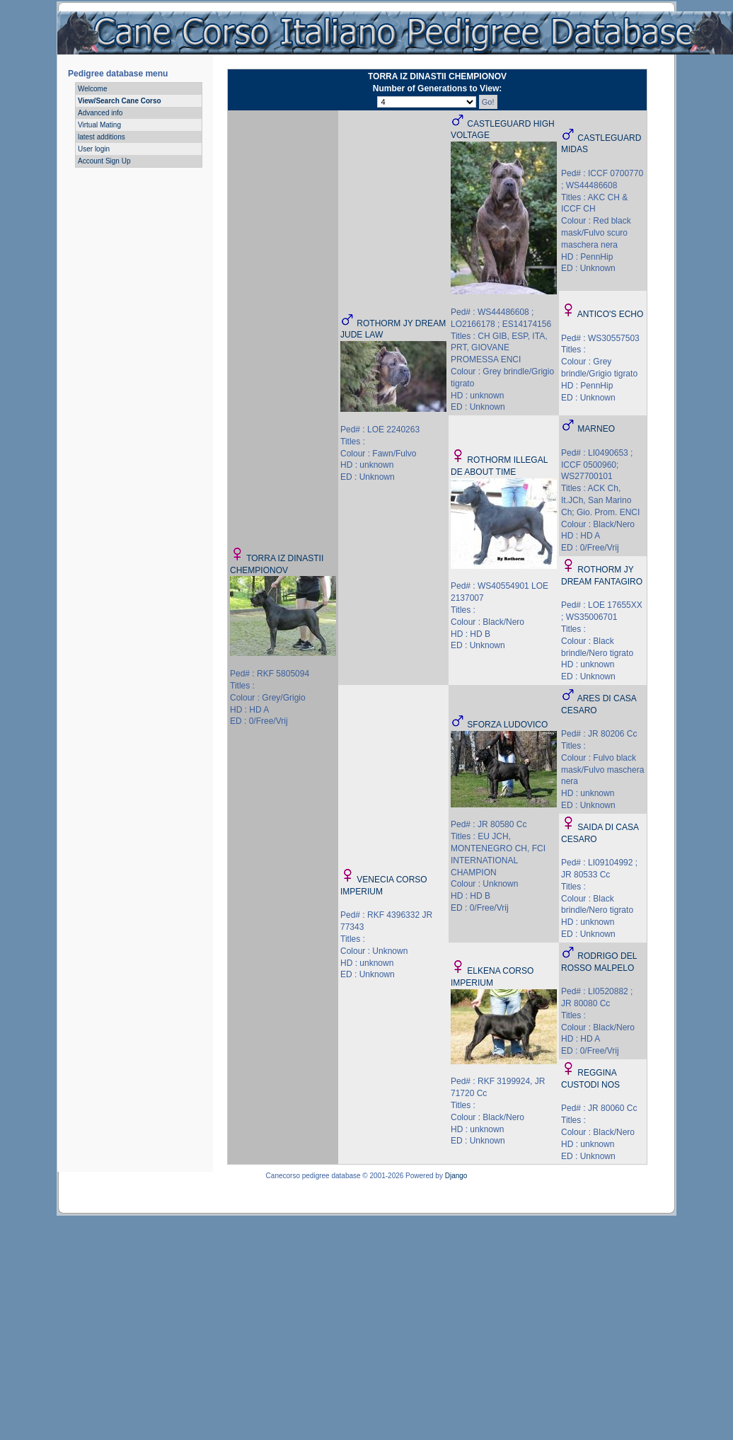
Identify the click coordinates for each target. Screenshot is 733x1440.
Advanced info (100, 113)
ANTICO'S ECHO (610, 314)
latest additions (101, 137)
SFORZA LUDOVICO (507, 725)
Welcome (93, 89)
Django (456, 1176)
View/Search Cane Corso (119, 101)
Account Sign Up (104, 161)
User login (94, 149)
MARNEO (596, 429)
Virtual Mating (99, 125)
